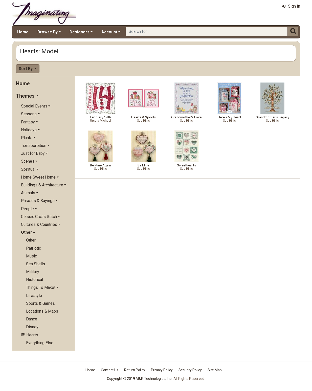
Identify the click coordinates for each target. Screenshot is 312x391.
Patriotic (33, 248)
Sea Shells (35, 264)
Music (31, 256)
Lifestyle (34, 295)
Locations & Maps (42, 311)
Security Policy (190, 370)
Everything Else (39, 342)
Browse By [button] (47, 32)
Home (23, 32)
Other (31, 240)
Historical (34, 279)
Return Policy (134, 370)
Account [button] (109, 32)
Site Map (215, 370)
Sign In (291, 6)
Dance (31, 319)
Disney (32, 326)
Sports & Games (40, 303)
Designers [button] (80, 32)
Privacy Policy (162, 370)
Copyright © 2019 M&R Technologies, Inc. (139, 379)
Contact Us (109, 370)
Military (32, 271)
